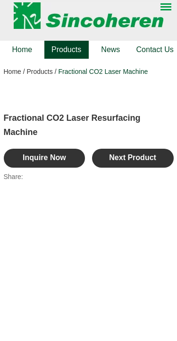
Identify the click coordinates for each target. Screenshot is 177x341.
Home (22, 49)
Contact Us (155, 49)
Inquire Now (44, 157)
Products (66, 49)
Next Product (132, 157)
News (110, 49)
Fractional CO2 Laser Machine (103, 71)
